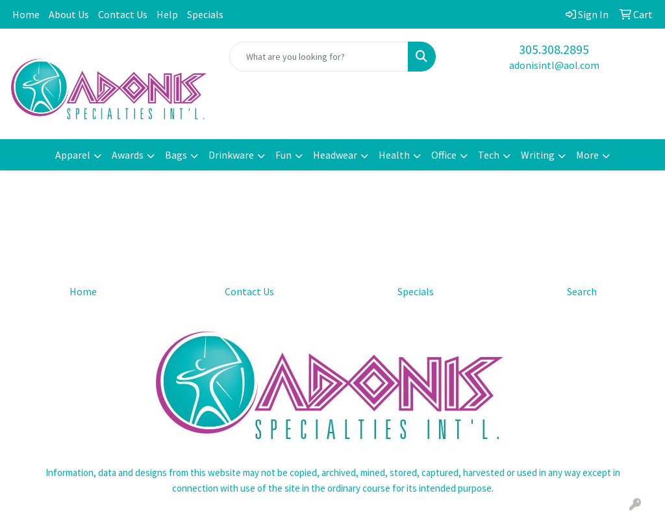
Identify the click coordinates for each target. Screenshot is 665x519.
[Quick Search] (318, 57)
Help (167, 14)
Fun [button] (283, 154)
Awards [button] (128, 154)
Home (26, 14)
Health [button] (394, 154)
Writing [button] (538, 154)
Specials (205, 14)
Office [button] (444, 154)
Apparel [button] (72, 154)
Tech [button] (488, 154)
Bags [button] (176, 154)
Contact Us (122, 14)
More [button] (587, 154)
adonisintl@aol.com (554, 65)
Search (582, 291)
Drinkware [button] (231, 154)
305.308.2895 (554, 49)
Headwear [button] (335, 154)
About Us (69, 14)
